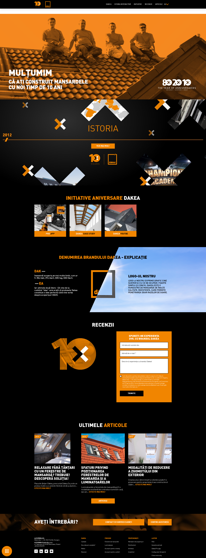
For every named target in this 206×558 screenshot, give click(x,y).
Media (83, 548)
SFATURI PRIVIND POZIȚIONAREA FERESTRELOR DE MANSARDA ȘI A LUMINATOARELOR (95, 475)
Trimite (132, 393)
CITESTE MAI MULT (42, 488)
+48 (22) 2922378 (39, 546)
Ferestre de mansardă (112, 542)
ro (166, 4)
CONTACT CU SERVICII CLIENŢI (118, 522)
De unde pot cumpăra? (88, 545)
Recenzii (83, 552)
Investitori (131, 552)
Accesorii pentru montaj (112, 548)
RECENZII (148, 4)
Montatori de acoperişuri (136, 542)
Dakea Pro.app (156, 548)
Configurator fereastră (159, 552)
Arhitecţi (131, 548)
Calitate (83, 542)
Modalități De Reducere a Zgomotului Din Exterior (149, 471)
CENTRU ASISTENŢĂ (160, 522)
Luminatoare (109, 545)
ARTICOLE (159, 4)
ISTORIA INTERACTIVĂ (122, 4)
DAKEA (108, 4)
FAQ (153, 542)
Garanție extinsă (157, 545)
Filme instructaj (157, 555)
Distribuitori (132, 545)
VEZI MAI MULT (102, 146)
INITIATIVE (138, 4)
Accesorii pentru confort (112, 552)
